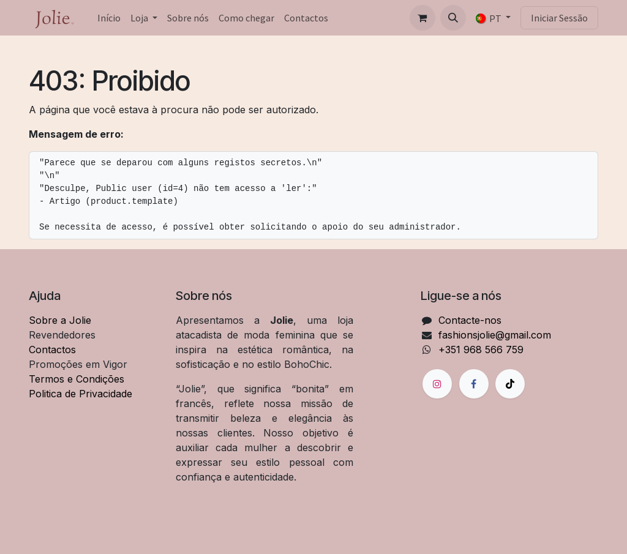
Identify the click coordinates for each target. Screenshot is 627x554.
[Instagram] (437, 384)
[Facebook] (474, 384)
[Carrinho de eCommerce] (422, 18)
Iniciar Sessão (559, 18)
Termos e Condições (76, 379)
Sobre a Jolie (60, 320)
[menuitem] (109, 18)
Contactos (52, 349)
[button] (453, 18)
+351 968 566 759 (481, 349)
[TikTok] (510, 384)
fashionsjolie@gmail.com (494, 335)
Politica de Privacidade (80, 393)
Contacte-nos (469, 320)
